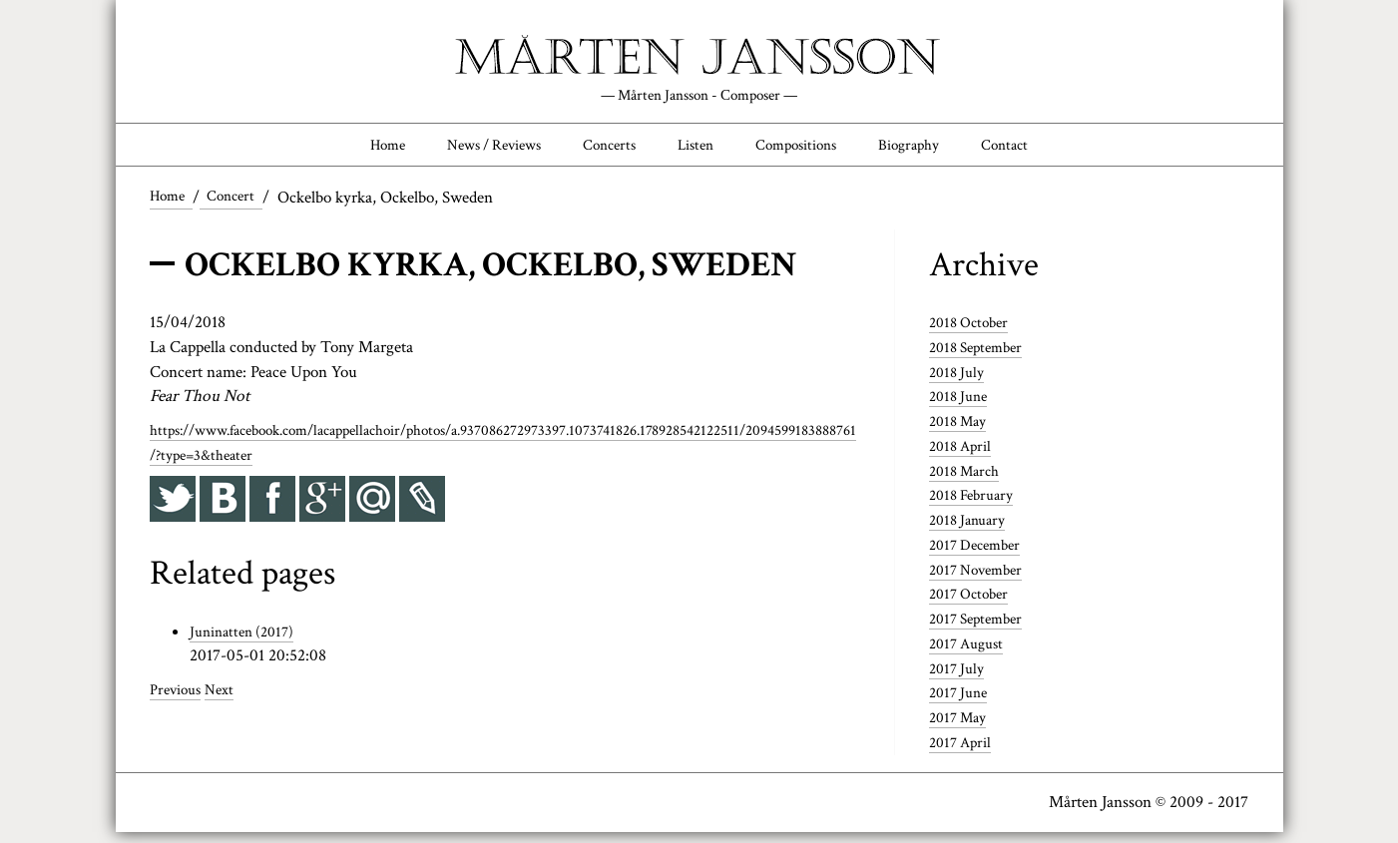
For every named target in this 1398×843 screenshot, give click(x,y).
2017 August (970, 654)
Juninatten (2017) (247, 641)
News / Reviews (464, 152)
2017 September (981, 629)
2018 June (961, 407)
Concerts (597, 152)
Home (341, 152)
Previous (179, 700)
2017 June (961, 703)
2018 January (971, 531)
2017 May (961, 728)
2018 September (981, 358)
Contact (1051, 152)
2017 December (980, 556)
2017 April (963, 753)
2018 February (976, 506)
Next (227, 700)
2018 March (968, 482)
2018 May (961, 432)
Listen (697, 152)
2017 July (959, 679)
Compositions (812, 152)
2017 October (973, 605)
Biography (942, 152)
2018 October (973, 333)
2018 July (959, 383)
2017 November (981, 581)
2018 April (963, 457)
